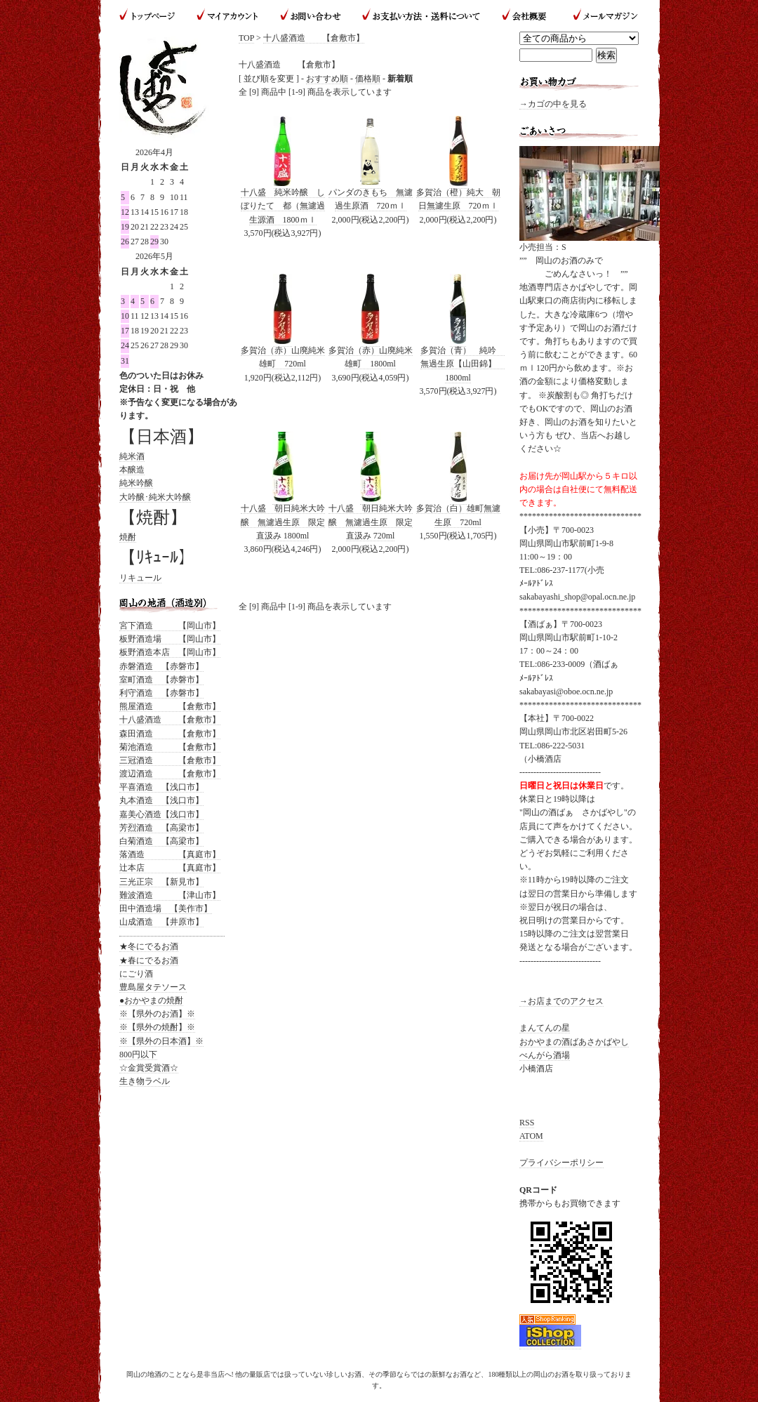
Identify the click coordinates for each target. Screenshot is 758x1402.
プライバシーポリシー (561, 1163)
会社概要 (526, 16)
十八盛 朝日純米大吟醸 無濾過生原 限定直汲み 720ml (370, 521)
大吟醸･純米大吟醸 (155, 497)
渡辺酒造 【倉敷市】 (169, 774)
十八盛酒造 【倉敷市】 (313, 38)
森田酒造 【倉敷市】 (169, 734)
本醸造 (132, 470)
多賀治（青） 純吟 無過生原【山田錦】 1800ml (462, 363)
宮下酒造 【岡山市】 (169, 625)
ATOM (531, 1136)
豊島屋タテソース (153, 987)
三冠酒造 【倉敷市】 (169, 760)
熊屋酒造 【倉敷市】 (169, 706)
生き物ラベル (144, 1081)
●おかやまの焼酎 (151, 1000)
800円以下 (138, 1054)
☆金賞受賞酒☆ (148, 1068)
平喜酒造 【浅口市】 (161, 787)
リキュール (140, 578)
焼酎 (127, 537)
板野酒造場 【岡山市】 (169, 639)
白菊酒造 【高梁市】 (161, 841)
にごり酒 (136, 974)
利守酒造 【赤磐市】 (161, 693)
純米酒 (132, 456)
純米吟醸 (136, 483)
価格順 (367, 79)
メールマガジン (600, 16)
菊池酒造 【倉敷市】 (169, 747)
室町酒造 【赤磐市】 (161, 680)
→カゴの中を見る (553, 104)
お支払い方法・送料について (421, 16)
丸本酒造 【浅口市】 (161, 800)
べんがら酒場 (544, 1055)
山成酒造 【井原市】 (161, 922)
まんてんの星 (544, 1028)
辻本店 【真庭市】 (169, 868)
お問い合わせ (310, 16)
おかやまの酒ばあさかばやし (574, 1042)
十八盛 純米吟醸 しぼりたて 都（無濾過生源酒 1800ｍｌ (283, 205)
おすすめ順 (327, 79)
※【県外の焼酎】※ (157, 1027)
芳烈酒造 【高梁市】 (161, 828)
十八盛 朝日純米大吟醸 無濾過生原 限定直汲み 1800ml (283, 521)
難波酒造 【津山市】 (169, 895)
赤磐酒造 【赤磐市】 (161, 666)
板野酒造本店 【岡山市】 (169, 652)
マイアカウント (228, 16)
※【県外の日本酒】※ (161, 1041)
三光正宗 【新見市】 (161, 882)
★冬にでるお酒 (148, 946)
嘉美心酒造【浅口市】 (161, 814)
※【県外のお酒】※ (157, 1014)
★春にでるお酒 (148, 960)
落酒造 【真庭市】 (169, 854)
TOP (246, 38)
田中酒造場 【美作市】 (165, 908)
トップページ (152, 16)
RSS (526, 1122)
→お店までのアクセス (561, 1001)
